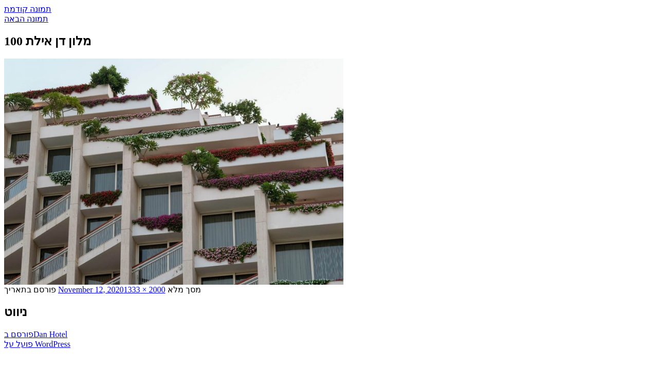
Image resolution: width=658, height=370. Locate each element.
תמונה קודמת (27, 9)
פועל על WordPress (37, 344)
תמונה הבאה (26, 18)
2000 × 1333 (145, 289)
